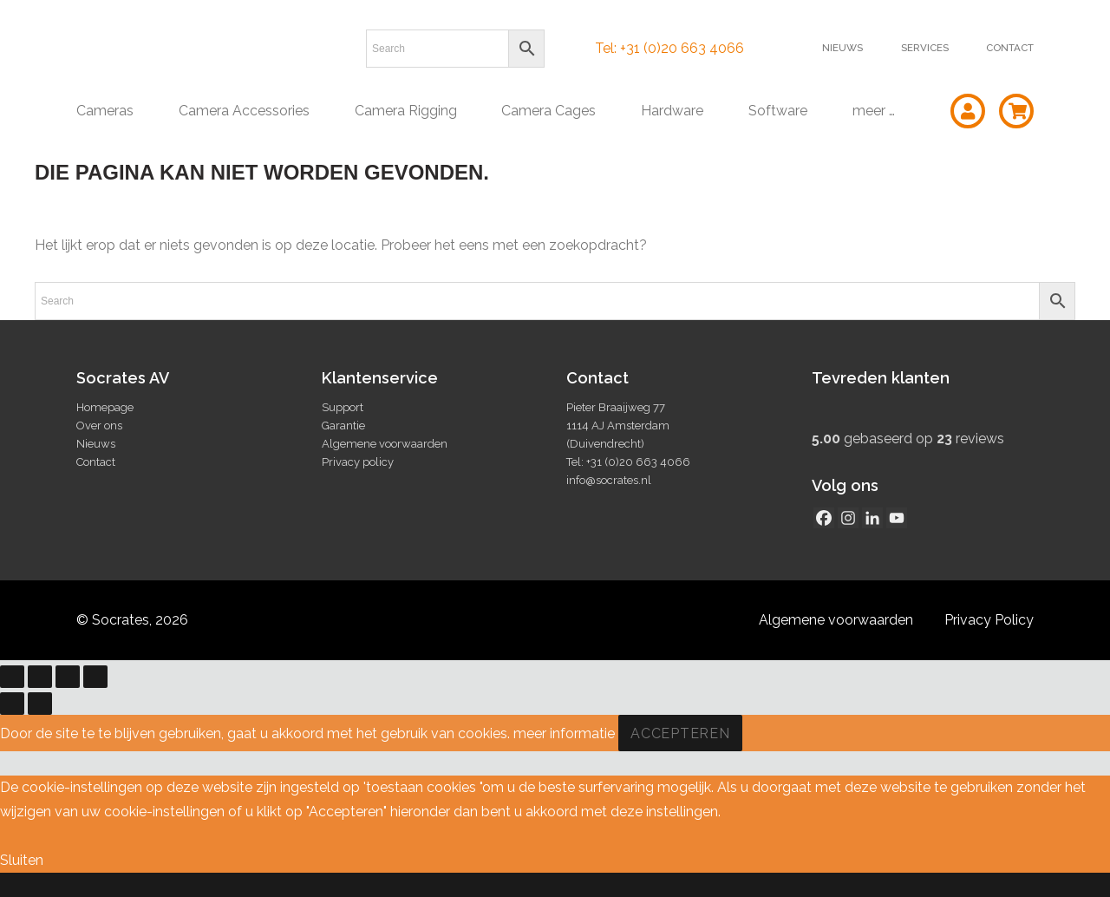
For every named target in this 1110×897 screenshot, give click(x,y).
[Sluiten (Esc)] (95, 676)
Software (777, 110)
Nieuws (842, 48)
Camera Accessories (244, 110)
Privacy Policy (989, 620)
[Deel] (68, 676)
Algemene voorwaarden (384, 443)
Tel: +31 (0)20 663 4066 (669, 48)
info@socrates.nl (608, 480)
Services (925, 48)
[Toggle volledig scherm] (40, 676)
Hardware (672, 110)
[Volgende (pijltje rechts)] (40, 703)
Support (342, 407)
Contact (1010, 48)
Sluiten (21, 860)
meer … (873, 110)
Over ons (99, 425)
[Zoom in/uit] (12, 676)
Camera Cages (548, 110)
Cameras (105, 110)
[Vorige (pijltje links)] (12, 703)
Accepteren (680, 733)
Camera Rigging (406, 110)
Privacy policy (358, 461)
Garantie (343, 425)
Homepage (105, 407)
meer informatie (564, 733)
